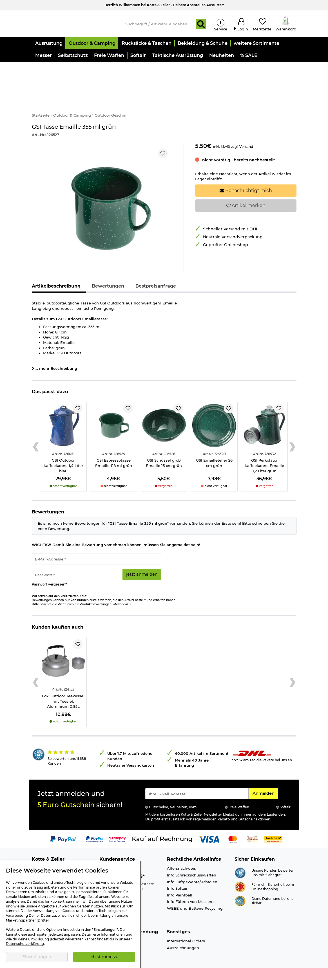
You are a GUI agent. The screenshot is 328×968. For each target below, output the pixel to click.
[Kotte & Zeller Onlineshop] (72, 23)
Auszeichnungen (183, 926)
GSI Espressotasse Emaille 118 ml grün (113, 441)
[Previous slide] (36, 425)
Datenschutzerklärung (25, 944)
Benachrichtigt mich (246, 168)
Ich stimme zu (104, 956)
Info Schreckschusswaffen (191, 853)
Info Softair (177, 866)
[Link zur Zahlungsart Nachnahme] (273, 817)
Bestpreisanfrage (155, 264)
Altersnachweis (181, 846)
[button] (48, 44)
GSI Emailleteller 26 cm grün (214, 441)
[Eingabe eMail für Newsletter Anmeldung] (197, 771)
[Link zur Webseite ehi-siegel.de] (240, 864)
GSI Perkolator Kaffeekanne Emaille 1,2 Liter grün (264, 443)
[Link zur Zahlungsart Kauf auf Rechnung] (162, 817)
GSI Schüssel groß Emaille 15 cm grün (164, 441)
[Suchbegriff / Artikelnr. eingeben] (159, 24)
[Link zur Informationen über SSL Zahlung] (240, 878)
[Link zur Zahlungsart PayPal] (63, 817)
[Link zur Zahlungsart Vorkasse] (252, 817)
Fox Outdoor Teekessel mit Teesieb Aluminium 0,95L (63, 679)
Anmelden (265, 771)
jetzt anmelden (142, 552)
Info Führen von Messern (190, 879)
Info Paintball (179, 873)
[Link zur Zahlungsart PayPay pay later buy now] (94, 817)
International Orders (186, 919)
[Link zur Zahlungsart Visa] (208, 817)
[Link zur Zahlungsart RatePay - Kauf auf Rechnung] (117, 817)
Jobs (36, 860)
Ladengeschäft (46, 853)
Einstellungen (36, 956)
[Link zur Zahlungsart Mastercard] (232, 817)
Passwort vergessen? (49, 562)
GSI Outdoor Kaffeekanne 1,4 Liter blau (63, 443)
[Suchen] (201, 24)
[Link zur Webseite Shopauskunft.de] (240, 850)
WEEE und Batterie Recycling (195, 886)
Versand (246, 125)
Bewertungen (108, 264)
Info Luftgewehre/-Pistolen (192, 860)
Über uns (40, 846)
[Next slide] (292, 425)
